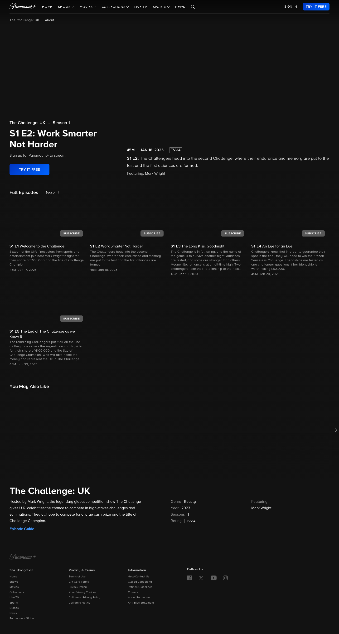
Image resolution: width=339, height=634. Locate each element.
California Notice (79, 602)
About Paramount (139, 597)
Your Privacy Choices (82, 592)
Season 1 (61, 123)
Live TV (140, 7)
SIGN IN (290, 6)
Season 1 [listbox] (52, 192)
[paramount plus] (23, 6)
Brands (14, 608)
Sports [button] (160, 7)
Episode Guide (22, 529)
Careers (133, 592)
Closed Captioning (140, 582)
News (180, 7)
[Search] (193, 7)
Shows (14, 582)
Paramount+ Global (22, 618)
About (49, 20)
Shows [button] (65, 7)
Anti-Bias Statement (141, 602)
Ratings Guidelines (140, 587)
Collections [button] (114, 7)
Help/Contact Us (138, 576)
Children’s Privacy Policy (85, 597)
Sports (14, 602)
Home (47, 7)
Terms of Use (77, 576)
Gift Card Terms (79, 582)
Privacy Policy (78, 587)
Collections (17, 592)
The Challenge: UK (24, 20)
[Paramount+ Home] (23, 557)
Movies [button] (87, 7)
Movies (14, 587)
